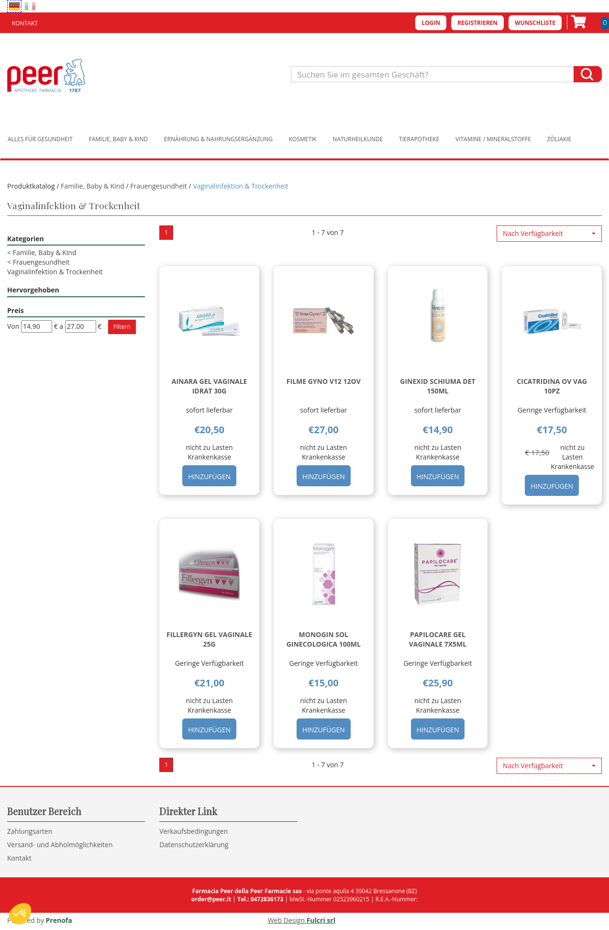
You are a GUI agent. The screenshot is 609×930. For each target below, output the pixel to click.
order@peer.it (211, 899)
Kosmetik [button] (303, 139)
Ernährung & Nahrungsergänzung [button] (218, 139)
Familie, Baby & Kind (92, 185)
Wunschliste (535, 23)
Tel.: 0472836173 (260, 899)
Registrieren (477, 23)
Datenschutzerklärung (193, 844)
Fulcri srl (321, 920)
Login (430, 23)
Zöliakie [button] (559, 139)
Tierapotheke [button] (419, 139)
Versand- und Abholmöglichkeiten (60, 844)
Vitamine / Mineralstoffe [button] (493, 139)
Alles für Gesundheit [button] (40, 139)
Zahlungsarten (29, 831)
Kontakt (25, 23)
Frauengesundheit (158, 185)
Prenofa (59, 920)
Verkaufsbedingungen (193, 831)
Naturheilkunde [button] (357, 139)
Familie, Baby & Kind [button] (118, 139)
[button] (549, 233)
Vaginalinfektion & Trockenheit (55, 271)
